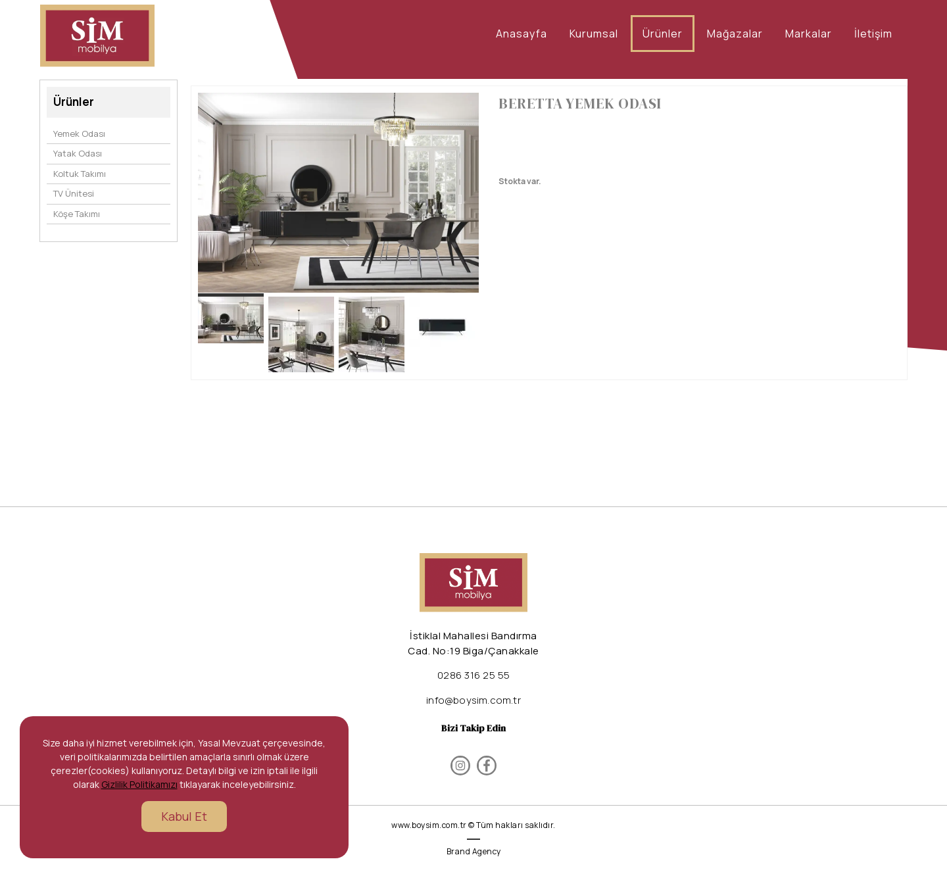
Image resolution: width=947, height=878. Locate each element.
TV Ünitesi (73, 193)
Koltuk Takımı (79, 174)
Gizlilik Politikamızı (139, 784)
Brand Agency (474, 851)
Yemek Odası (79, 133)
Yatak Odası (77, 153)
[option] (338, 193)
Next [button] (460, 199)
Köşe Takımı (76, 214)
